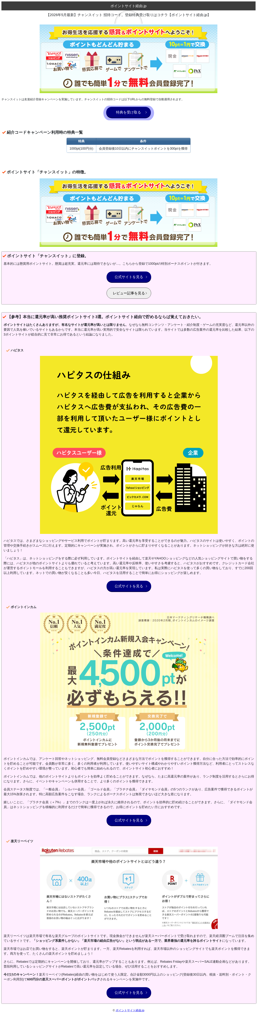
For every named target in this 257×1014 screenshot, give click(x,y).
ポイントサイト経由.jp (130, 1010)
